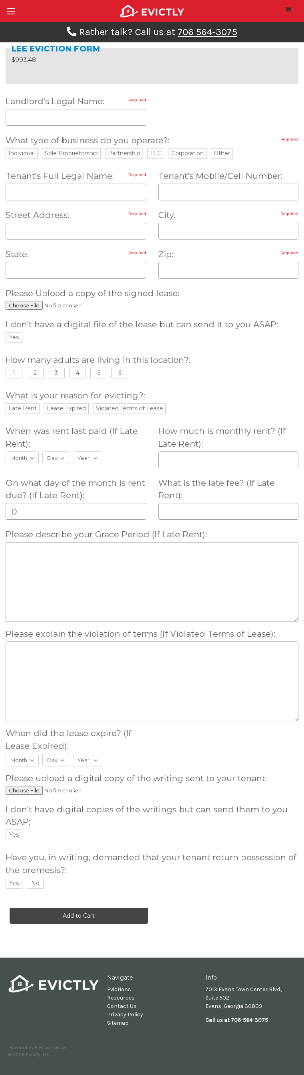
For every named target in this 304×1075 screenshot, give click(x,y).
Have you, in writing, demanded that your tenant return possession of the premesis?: (151, 863)
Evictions (119, 989)
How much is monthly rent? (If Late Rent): (222, 437)
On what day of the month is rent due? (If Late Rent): (75, 489)
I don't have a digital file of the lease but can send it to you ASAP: (142, 324)
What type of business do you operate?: (152, 140)
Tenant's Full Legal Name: (76, 176)
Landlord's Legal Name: (76, 101)
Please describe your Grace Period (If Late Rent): (106, 534)
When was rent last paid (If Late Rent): (72, 437)
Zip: (228, 254)
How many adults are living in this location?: (98, 360)
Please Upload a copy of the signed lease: (92, 293)
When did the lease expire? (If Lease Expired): (68, 739)
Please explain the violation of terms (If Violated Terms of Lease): (140, 634)
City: (228, 215)
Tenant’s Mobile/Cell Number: (220, 176)
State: (76, 254)
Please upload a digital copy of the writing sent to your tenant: (136, 778)
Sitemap (118, 1023)
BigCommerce (50, 1047)
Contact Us (122, 1006)
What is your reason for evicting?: (75, 395)
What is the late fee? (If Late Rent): (216, 489)
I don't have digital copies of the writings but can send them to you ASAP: (147, 815)
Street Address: (76, 215)
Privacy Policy (125, 1014)
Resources (121, 997)
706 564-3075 (207, 32)
